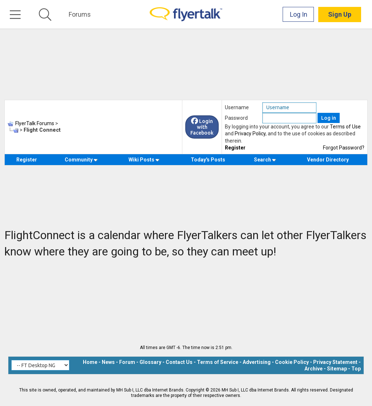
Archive (313, 369)
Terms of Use (345, 127)
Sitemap (337, 369)
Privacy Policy (250, 133)
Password (236, 118)
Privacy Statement (335, 362)
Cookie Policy (292, 362)
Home (90, 362)
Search (265, 160)
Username (237, 107)
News (108, 362)
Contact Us (179, 362)
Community (81, 160)
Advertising (257, 362)
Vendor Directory (328, 160)
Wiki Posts (144, 160)
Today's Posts (208, 160)
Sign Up (339, 14)
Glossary (150, 362)
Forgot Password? (343, 148)
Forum (127, 362)
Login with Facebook (202, 127)
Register (235, 148)
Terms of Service (217, 362)
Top (356, 369)
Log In (298, 14)
